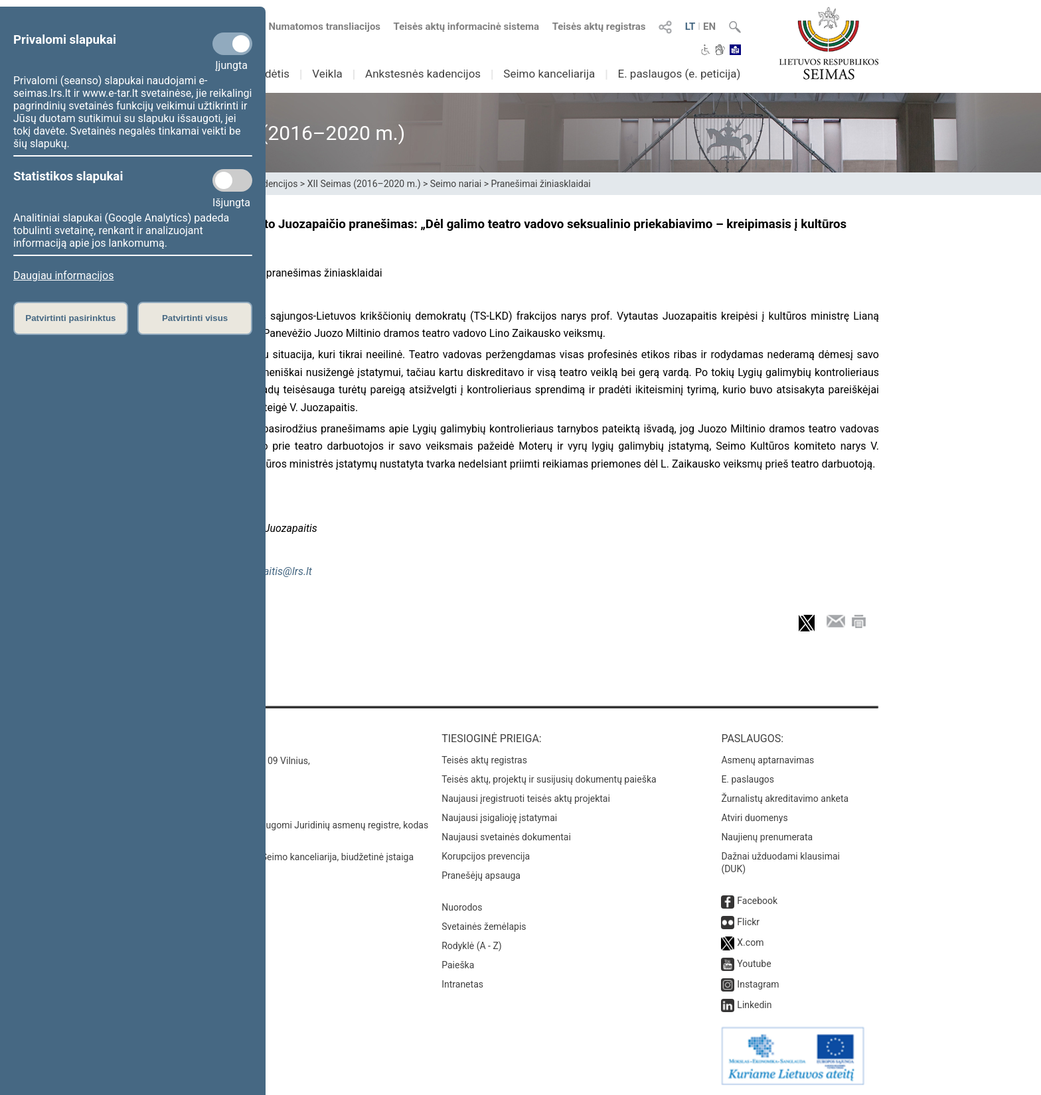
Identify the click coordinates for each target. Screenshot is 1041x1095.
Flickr (748, 922)
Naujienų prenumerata (767, 837)
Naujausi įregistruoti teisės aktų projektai (525, 798)
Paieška (457, 965)
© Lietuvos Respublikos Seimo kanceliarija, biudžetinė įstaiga (288, 857)
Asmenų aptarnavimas (767, 760)
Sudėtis (271, 73)
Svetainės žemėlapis (483, 926)
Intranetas (462, 984)
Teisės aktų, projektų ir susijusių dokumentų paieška (548, 779)
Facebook (757, 900)
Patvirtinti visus (195, 318)
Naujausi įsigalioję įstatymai (499, 817)
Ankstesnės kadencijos (423, 73)
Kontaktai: (191, 738)
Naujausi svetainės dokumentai (506, 837)
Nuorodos (461, 907)
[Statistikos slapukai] (232, 180)
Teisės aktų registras (599, 26)
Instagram (758, 984)
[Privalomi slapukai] (232, 43)
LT (690, 26)
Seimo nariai (455, 183)
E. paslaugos (747, 779)
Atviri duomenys (754, 817)
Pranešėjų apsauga (480, 875)
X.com (750, 942)
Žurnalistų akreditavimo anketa (784, 798)
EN (709, 26)
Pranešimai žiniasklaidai (540, 183)
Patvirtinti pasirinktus (70, 318)
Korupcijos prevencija (485, 856)
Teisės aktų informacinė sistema (467, 26)
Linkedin (754, 1004)
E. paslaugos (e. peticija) (678, 73)
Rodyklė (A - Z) (471, 945)
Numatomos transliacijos (316, 26)
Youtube (754, 963)
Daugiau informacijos (63, 275)
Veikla (327, 73)
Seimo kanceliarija (549, 73)
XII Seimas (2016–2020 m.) (364, 183)
